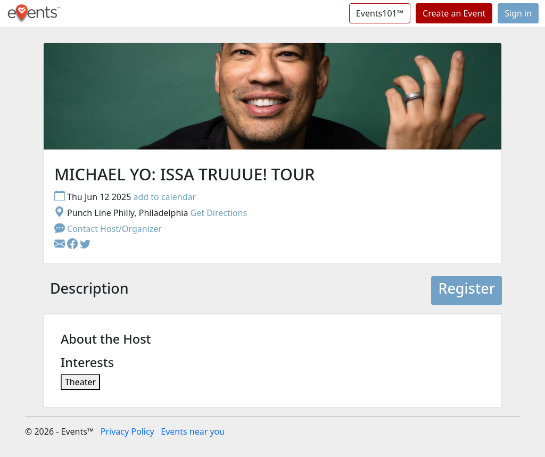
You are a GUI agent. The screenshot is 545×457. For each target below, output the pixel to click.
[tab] (89, 290)
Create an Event (454, 13)
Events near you (193, 431)
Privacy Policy (127, 431)
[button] (73, 245)
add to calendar (164, 197)
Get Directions (219, 213)
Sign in (518, 13)
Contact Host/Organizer (108, 229)
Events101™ (379, 13)
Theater (80, 382)
